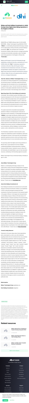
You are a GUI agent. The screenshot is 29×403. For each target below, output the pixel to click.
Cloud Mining (21, 370)
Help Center (21, 387)
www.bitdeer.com (17, 180)
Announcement (8, 374)
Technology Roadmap (21, 378)
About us (7, 368)
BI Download (7, 380)
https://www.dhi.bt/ (22, 226)
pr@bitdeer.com (17, 285)
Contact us (21, 389)
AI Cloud (21, 368)
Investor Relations (7, 378)
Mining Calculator (7, 389)
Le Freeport (21, 376)
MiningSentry (21, 374)
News (8, 372)
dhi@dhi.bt (16, 288)
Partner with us (8, 376)
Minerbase (21, 372)
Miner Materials (8, 382)
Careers (7, 370)
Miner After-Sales (8, 387)
